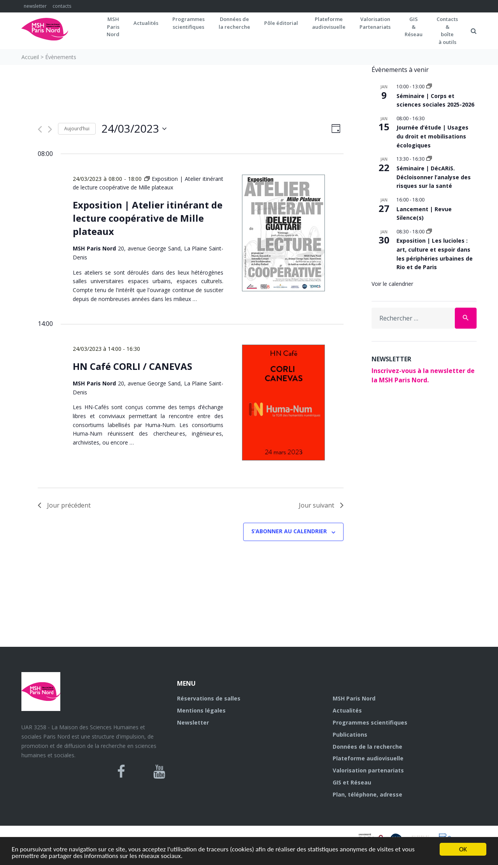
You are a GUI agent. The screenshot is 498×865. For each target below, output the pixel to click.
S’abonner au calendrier (289, 531)
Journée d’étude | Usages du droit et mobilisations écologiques (432, 136)
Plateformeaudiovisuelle (328, 23)
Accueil (30, 57)
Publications (350, 734)
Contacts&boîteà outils (447, 31)
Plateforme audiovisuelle (368, 758)
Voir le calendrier (392, 283)
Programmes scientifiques (188, 23)
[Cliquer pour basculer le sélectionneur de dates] (134, 129)
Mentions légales (201, 710)
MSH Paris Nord (354, 698)
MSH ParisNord (113, 27)
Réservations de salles (208, 698)
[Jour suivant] (50, 129)
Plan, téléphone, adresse (367, 794)
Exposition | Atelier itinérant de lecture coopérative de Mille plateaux (148, 218)
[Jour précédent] (40, 129)
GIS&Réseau (414, 27)
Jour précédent (64, 505)
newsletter (35, 6)
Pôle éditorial (281, 22)
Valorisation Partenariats (375, 23)
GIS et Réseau (352, 782)
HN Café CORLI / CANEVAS (132, 366)
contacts (62, 6)
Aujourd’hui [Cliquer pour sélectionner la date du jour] (76, 128)
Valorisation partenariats (368, 770)
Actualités (145, 22)
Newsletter (193, 722)
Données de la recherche (367, 746)
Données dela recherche (234, 23)
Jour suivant (321, 505)
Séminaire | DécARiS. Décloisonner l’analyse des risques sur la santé (433, 177)
